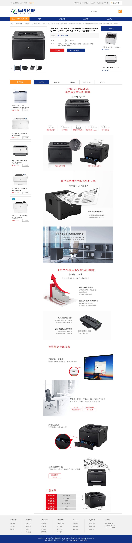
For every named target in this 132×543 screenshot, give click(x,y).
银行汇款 (44, 529)
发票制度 (28, 529)
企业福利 (86, 19)
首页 (12, 23)
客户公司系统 (85, 3)
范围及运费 (60, 523)
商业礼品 (110, 19)
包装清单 (72, 82)
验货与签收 (60, 529)
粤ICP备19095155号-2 (88, 538)
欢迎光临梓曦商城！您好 (16, 3)
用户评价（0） (87, 82)
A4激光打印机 (37, 23)
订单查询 (59, 532)
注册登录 (75, 523)
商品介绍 (41, 82)
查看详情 (25, 110)
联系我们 (12, 529)
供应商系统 (76, 3)
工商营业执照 (49, 540)
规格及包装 (57, 82)
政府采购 (62, 19)
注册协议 (12, 523)
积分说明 (28, 532)
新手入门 (28, 523)
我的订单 (92, 3)
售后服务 (102, 82)
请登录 (25, 3)
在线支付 (44, 523)
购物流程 (28, 526)
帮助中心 (106, 3)
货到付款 (44, 526)
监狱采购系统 (83, 540)
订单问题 (44, 532)
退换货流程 (92, 523)
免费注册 (31, 3)
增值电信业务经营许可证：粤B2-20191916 (66, 540)
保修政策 (91, 529)
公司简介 (12, 526)
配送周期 (59, 526)
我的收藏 (99, 3)
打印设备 (27, 23)
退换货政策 (92, 526)
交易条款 (75, 529)
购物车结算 (116, 3)
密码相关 (75, 526)
